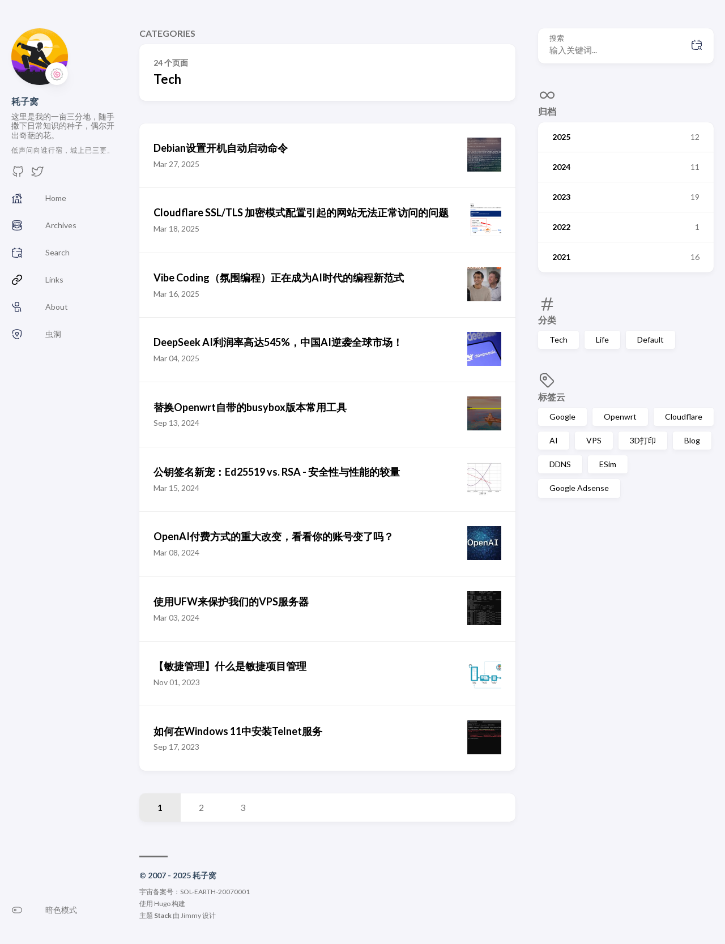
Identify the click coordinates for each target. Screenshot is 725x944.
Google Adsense (579, 488)
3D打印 (643, 440)
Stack (163, 915)
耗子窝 (25, 101)
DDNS (560, 464)
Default (650, 339)
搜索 (556, 38)
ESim (607, 464)
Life (602, 339)
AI (553, 440)
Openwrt (620, 416)
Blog (692, 440)
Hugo (162, 903)
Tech (558, 339)
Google (562, 416)
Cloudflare (683, 416)
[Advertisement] (626, 591)
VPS (594, 440)
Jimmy (191, 915)
